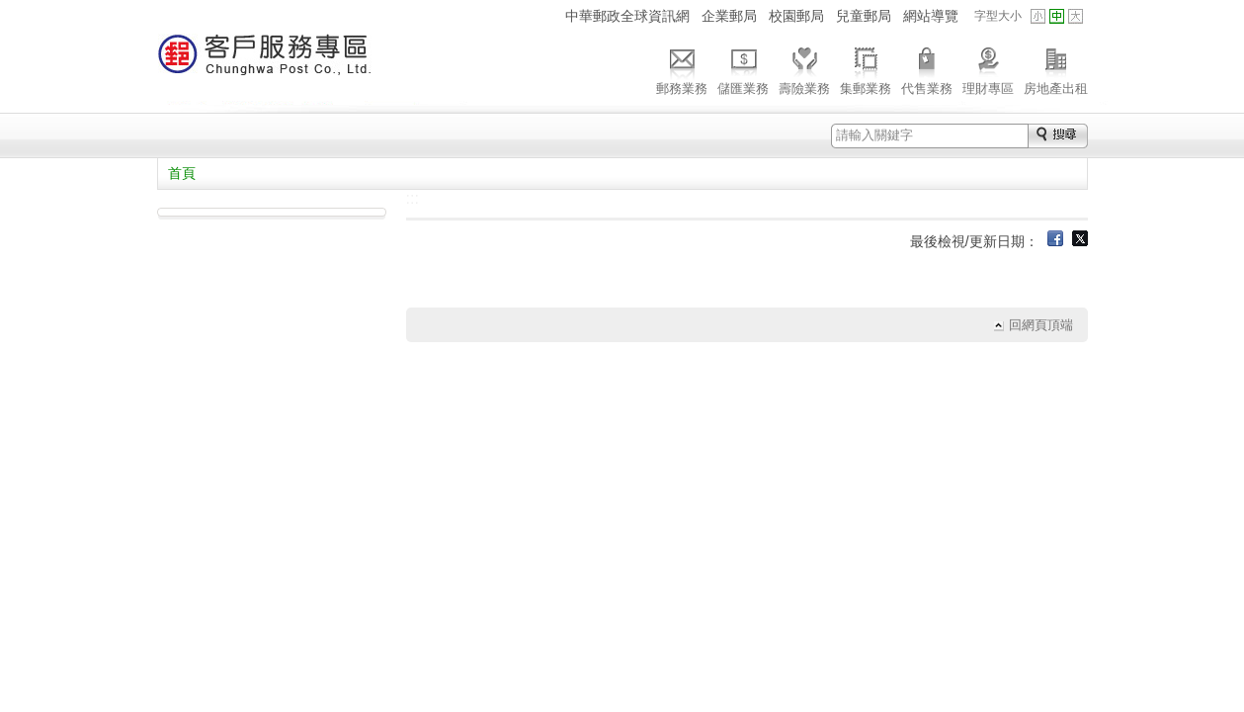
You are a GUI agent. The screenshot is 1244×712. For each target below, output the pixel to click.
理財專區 (988, 68)
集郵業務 (865, 68)
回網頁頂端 (1041, 324)
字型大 (1075, 16)
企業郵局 (729, 16)
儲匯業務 (743, 68)
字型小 (1038, 16)
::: (545, 15)
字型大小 (998, 16)
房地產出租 (1056, 68)
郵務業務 (681, 68)
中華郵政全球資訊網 (627, 16)
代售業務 (927, 68)
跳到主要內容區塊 (10, 10)
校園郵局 (796, 16)
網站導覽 (930, 16)
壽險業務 (804, 68)
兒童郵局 (863, 16)
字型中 (1056, 16)
